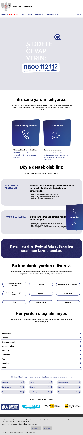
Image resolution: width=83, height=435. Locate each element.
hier (35, 424)
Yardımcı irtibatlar (53, 14)
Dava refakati (39, 14)
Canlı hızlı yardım (26, 14)
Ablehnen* (47, 428)
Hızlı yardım (9, 14)
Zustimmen (36, 428)
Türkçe (79, 14)
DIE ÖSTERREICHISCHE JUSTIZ (17, 6)
